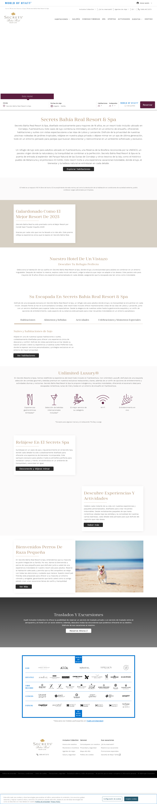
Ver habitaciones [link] (26, 355)
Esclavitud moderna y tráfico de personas (80, 773)
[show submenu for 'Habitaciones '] (69, 19)
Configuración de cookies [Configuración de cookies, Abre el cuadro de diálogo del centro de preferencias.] (112, 799)
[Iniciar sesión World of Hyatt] (144, 3)
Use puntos (131, 106)
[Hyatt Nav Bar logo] (18, 3)
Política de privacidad (9, 773)
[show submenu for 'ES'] (135, 9)
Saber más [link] (93, 525)
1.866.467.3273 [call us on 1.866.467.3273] (145, 9)
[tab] (27, 320)
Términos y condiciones (25, 773)
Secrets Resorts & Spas (18, 8)
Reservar (147, 104)
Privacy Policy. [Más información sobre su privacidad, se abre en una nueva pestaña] (55, 802)
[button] (108, 104)
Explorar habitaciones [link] (78, 169)
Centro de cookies (41, 773)
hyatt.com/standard (95, 721)
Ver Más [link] (23, 586)
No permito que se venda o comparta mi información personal (116, 773)
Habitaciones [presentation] (27, 320)
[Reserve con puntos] (125, 106)
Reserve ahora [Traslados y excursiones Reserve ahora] (78, 630)
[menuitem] (71, 744)
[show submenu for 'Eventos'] (141, 19)
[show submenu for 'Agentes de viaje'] (128, 9)
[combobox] (25, 104)
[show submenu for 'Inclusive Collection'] (95, 9)
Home (7, 8)
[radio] (27, 96)
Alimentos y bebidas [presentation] (55, 320)
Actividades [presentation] (82, 320)
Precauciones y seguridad (57, 773)
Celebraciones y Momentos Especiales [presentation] (119, 320)
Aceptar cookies (131, 799)
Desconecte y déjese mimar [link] (34, 468)
